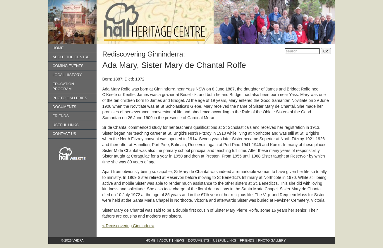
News (179, 240)
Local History (67, 75)
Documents (64, 107)
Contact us (64, 134)
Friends (61, 116)
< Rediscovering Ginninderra (128, 225)
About (165, 240)
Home (58, 48)
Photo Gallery (272, 240)
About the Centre (71, 57)
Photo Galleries (70, 98)
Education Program (63, 86)
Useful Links (66, 125)
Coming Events (68, 66)
